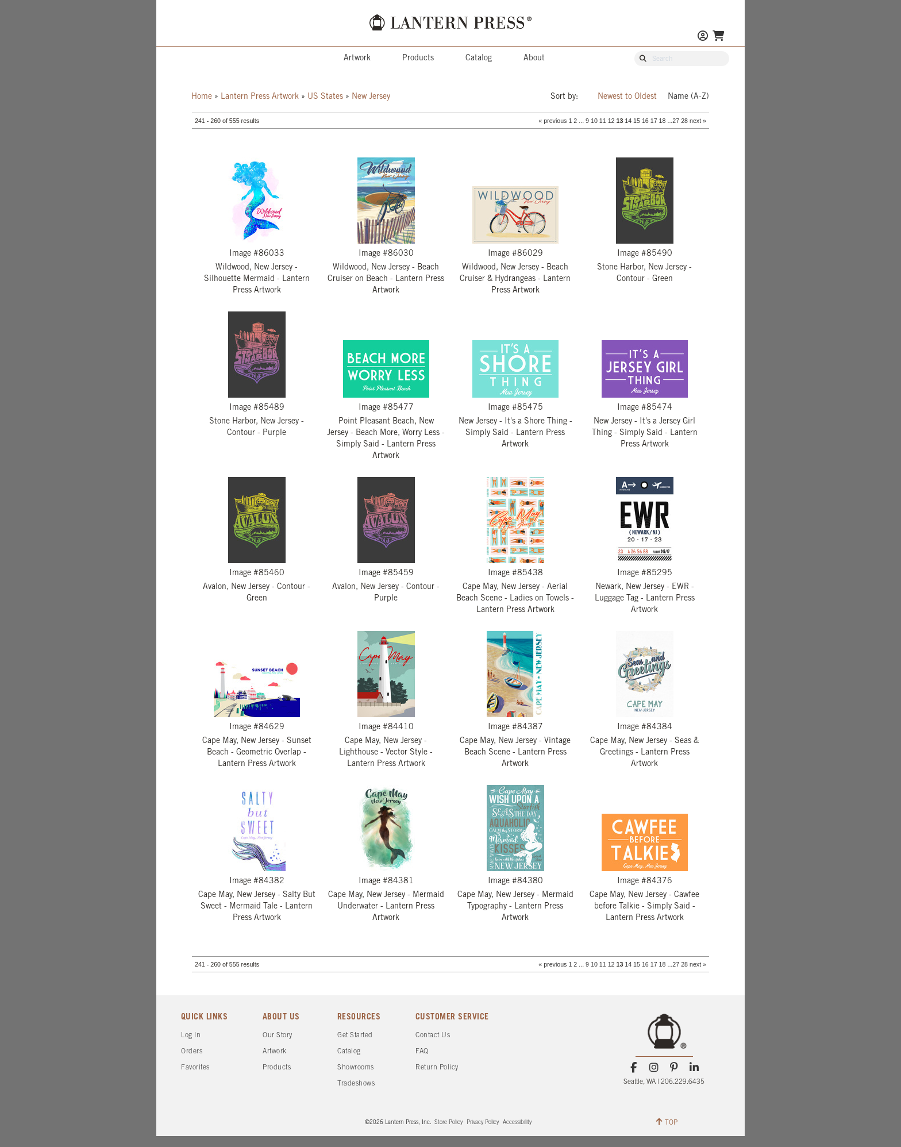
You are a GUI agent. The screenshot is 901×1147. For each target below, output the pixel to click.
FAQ (422, 1051)
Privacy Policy (483, 1122)
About (534, 58)
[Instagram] (654, 1068)
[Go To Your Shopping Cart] (718, 37)
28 (684, 120)
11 (602, 120)
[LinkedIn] (694, 1068)
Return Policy (437, 1067)
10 (594, 120)
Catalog (478, 58)
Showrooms (355, 1067)
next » (698, 120)
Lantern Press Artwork (260, 97)
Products (418, 58)
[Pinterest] (674, 1068)
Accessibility (517, 1122)
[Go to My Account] (703, 37)
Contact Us (432, 1035)
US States (325, 97)
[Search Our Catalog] (687, 59)
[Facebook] (633, 1068)
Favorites (195, 1067)
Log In (191, 1035)
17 (653, 120)
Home (201, 97)
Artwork (357, 58)
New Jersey (371, 97)
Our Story (277, 1035)
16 (645, 120)
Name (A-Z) (688, 97)
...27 (673, 120)
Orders (191, 1051)
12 (611, 120)
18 (662, 120)
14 (628, 120)
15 (636, 120)
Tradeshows (356, 1083)
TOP (666, 1122)
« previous (552, 120)
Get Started (355, 1035)
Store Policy (448, 1122)
